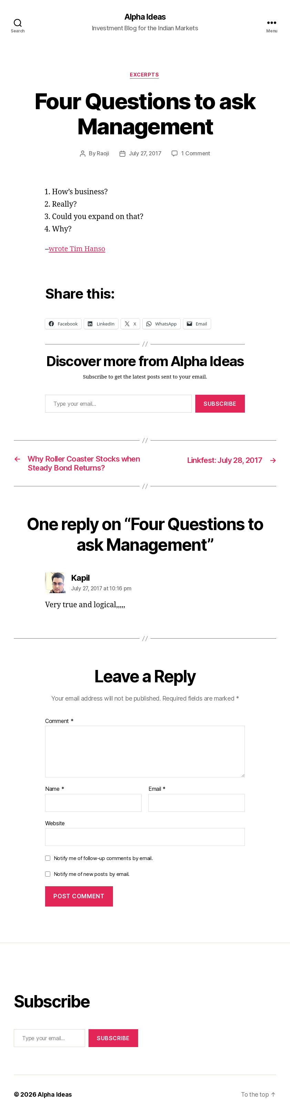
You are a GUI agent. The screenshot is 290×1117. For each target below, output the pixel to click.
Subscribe (220, 404)
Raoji (102, 154)
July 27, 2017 (145, 154)
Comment (59, 724)
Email (157, 792)
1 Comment (196, 154)
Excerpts (144, 76)
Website (55, 826)
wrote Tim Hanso (78, 250)
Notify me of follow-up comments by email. (103, 861)
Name (54, 792)
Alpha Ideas (145, 17)
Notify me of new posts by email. (92, 877)
